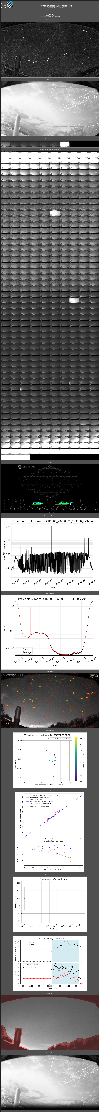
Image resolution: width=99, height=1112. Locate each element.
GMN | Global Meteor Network (56, 5)
